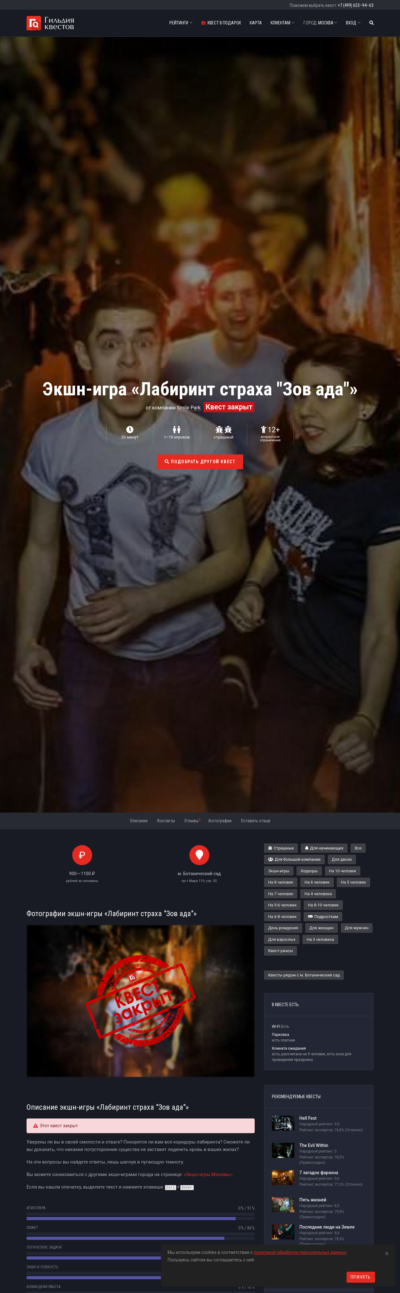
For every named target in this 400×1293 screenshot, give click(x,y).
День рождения (283, 927)
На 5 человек (353, 882)
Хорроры (309, 871)
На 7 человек (280, 893)
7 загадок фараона (318, 1172)
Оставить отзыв (255, 820)
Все (358, 848)
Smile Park (189, 408)
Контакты (166, 820)
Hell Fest (308, 1118)
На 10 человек (343, 871)
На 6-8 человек (282, 916)
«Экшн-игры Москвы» (208, 1174)
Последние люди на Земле (327, 1227)
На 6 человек (316, 882)
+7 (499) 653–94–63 (355, 5)
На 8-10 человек (323, 905)
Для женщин (321, 927)
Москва (320, 22)
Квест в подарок (221, 22)
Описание (139, 820)
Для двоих (342, 859)
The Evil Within (313, 1145)
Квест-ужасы (280, 950)
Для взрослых (281, 939)
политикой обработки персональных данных (300, 1252)
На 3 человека (320, 939)
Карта (256, 22)
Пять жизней (312, 1199)
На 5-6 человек (282, 905)
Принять (361, 1277)
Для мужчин (357, 927)
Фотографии (220, 820)
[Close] (387, 1252)
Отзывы (192, 820)
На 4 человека (318, 893)
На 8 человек (280, 882)
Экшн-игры (278, 871)
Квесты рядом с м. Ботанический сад (304, 975)
